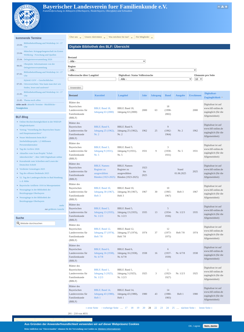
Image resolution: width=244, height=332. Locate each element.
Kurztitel (100, 95)
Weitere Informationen (109, 329)
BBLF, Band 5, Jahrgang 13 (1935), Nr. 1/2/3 (104, 212)
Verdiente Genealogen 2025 (32, 169)
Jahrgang (156, 95)
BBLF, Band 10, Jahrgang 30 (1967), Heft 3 (104, 192)
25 (173, 307)
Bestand (72, 57)
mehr (61, 205)
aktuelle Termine (35, 104)
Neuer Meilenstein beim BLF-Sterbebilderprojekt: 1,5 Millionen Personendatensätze (35, 141)
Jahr (144, 95)
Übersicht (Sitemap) (24, 321)
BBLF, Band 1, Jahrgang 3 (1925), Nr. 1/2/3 (103, 273)
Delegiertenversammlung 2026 (38, 59)
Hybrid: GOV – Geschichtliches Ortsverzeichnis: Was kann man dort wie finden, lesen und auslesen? (42, 84)
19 (138, 307)
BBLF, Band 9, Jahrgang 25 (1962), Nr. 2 (104, 130)
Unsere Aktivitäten (94, 37)
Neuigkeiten (22, 108)
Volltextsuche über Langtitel (83, 75)
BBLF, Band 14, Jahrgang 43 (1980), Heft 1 (104, 294)
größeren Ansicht (56, 209)
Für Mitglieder (143, 37)
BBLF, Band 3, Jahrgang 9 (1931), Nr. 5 (103, 151)
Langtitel (123, 95)
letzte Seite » (205, 307)
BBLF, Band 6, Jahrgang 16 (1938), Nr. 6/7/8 (104, 253)
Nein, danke (210, 326)
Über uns (74, 37)
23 (161, 307)
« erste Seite (92, 307)
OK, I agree (194, 326)
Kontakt (58, 321)
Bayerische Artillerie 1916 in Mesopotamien (39, 185)
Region (72, 66)
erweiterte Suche (44, 321)
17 (126, 307)
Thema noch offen (32, 100)
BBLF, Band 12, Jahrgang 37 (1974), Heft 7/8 (104, 232)
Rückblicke (50, 104)
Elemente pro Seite (204, 75)
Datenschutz (71, 321)
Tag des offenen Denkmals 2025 (34, 173)
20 (144, 307)
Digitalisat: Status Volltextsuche (136, 75)
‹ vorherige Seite (109, 307)
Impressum (85, 321)
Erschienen (195, 95)
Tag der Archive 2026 (29, 149)
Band (168, 95)
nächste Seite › (188, 307)
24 (167, 307)
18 (132, 307)
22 (155, 307)
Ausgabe (180, 95)
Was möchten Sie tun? (119, 37)
